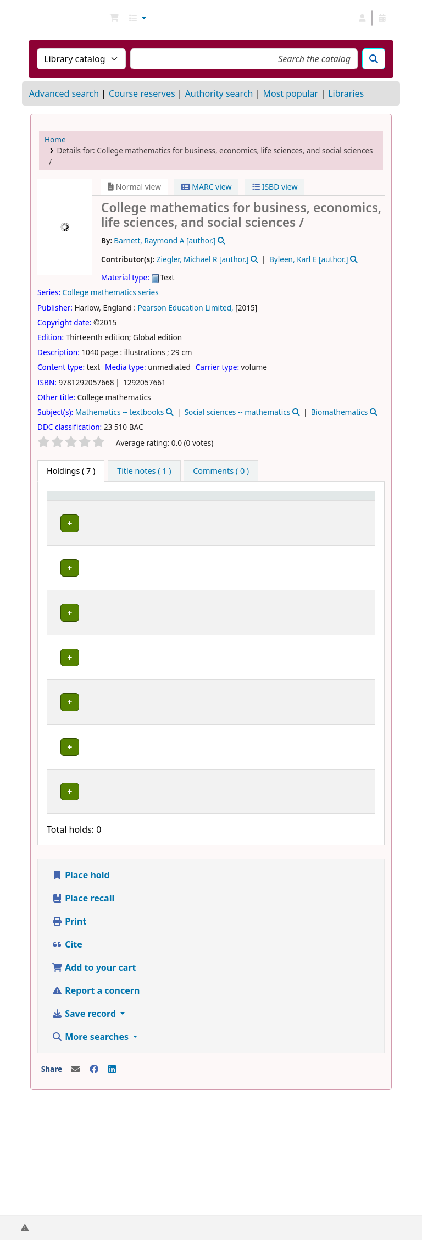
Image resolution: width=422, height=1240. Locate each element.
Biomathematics (339, 412)
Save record (85, 1131)
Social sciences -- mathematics (238, 412)
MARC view (206, 186)
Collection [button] (177, 511)
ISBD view (274, 186)
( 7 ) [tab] (71, 471)
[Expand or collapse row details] (352, 548)
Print (69, 1038)
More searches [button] (91, 1154)
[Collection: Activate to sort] (184, 506)
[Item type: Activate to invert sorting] (73, 506)
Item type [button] (61, 506)
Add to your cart (94, 1084)
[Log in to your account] (362, 18)
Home (55, 139)
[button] (114, 18)
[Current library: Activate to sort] (126, 506)
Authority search (219, 93)
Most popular (290, 93)
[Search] (373, 58)
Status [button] (288, 511)
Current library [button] (119, 506)
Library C (125, 638)
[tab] (144, 471)
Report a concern (96, 1107)
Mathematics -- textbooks (119, 412)
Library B (125, 532)
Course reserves (142, 93)
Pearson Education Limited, (185, 307)
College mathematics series (111, 292)
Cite (67, 1061)
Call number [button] (236, 506)
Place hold (81, 992)
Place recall (83, 1015)
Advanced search (64, 93)
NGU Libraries (58, 18)
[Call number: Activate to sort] (243, 506)
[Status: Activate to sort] (300, 506)
